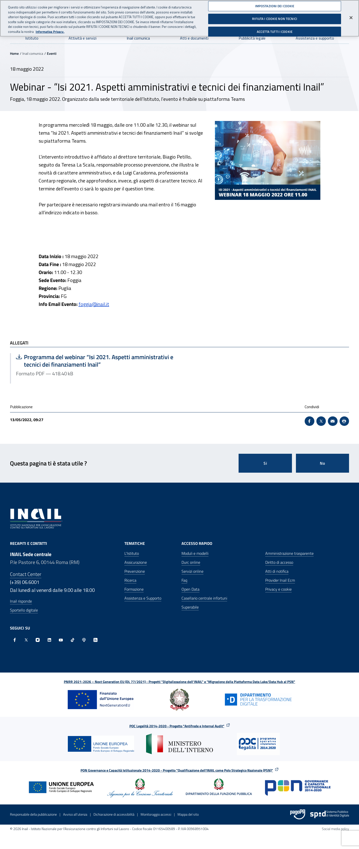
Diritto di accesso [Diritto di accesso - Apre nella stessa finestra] (279, 562)
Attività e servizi (82, 38)
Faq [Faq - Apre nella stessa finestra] (184, 580)
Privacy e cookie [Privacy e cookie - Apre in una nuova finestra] (278, 589)
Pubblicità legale (252, 38)
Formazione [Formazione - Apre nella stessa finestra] (134, 589)
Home (14, 53)
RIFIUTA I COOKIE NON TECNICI (274, 16)
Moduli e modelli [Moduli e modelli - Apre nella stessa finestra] (194, 553)
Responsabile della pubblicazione (33, 814)
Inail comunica (138, 38)
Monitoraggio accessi (156, 814)
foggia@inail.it (94, 304)
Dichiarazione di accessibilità (113, 814)
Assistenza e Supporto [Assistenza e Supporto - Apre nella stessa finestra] (142, 598)
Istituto (31, 38)
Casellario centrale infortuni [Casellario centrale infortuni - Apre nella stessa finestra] (204, 598)
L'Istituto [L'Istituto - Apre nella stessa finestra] (131, 553)
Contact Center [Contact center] (25, 574)
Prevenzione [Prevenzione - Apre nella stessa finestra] (134, 571)
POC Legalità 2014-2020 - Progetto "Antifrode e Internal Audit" (176, 726)
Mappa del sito (188, 814)
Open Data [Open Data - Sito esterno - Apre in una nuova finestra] (190, 589)
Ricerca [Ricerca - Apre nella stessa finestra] (130, 580)
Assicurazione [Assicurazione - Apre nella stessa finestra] (135, 562)
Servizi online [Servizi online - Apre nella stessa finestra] (192, 571)
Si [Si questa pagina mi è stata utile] (265, 463)
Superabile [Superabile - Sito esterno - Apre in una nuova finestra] (190, 607)
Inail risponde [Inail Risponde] (21, 601)
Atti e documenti (194, 38)
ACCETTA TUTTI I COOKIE (274, 29)
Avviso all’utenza (75, 814)
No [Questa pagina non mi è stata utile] (322, 463)
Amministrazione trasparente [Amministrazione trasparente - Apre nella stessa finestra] (289, 553)
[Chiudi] (351, 15)
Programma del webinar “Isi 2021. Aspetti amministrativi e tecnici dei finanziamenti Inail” (94, 360)
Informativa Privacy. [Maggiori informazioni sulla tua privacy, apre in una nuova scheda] (50, 29)
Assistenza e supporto (315, 38)
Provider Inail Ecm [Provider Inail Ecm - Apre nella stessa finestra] (280, 580)
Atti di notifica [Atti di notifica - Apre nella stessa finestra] (276, 571)
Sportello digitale (24, 610)
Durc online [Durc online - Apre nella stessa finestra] (190, 562)
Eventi (51, 53)
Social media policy (335, 828)
